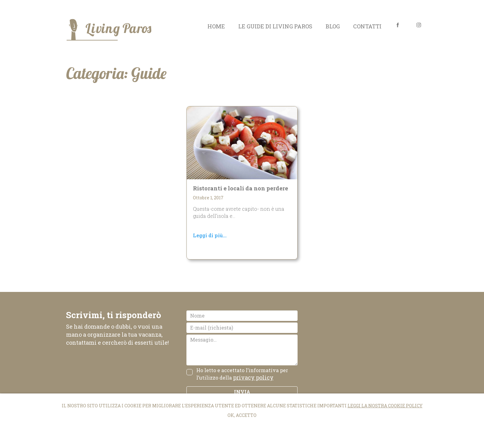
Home (216, 26)
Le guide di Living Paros (275, 26)
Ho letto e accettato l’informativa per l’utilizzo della (242, 374)
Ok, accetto (242, 415)
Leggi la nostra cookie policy (385, 406)
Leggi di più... (210, 235)
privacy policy (253, 377)
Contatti (367, 26)
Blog (333, 26)
